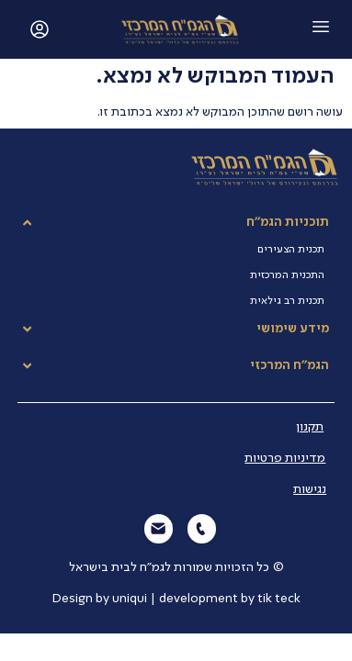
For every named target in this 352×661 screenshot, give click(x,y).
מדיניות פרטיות (284, 458)
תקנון (310, 426)
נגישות (309, 489)
